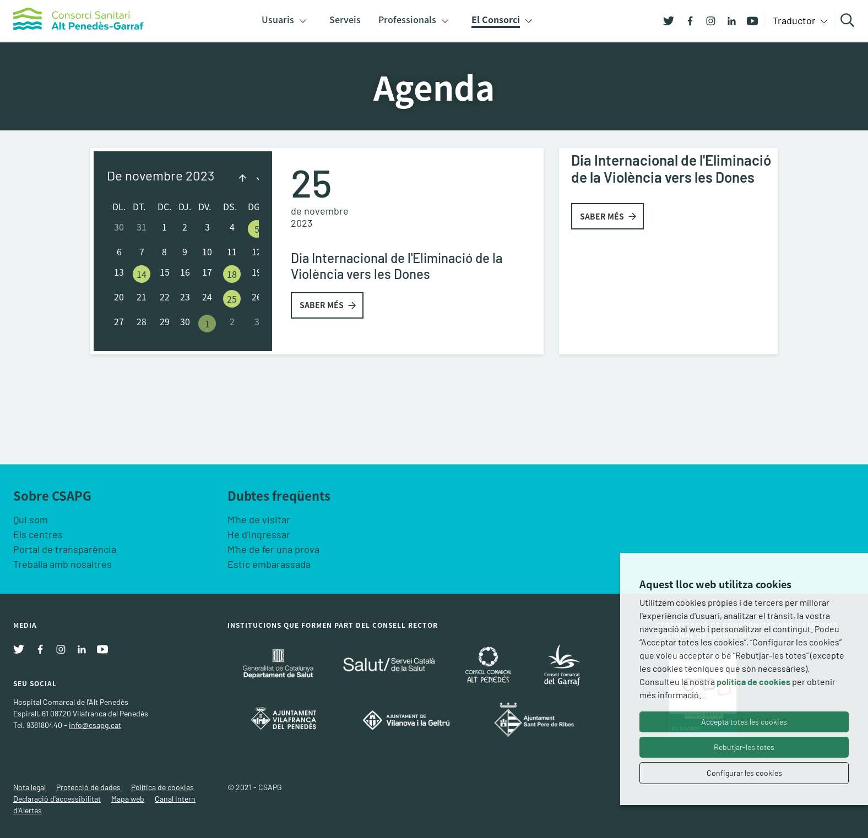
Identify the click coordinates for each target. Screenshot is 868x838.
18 (232, 274)
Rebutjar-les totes (744, 747)
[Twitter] (668, 20)
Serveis (345, 19)
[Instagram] (706, 20)
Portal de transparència (64, 549)
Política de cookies (162, 787)
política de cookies (753, 681)
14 (142, 274)
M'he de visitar (258, 519)
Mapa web (127, 798)
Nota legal (29, 787)
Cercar (849, 20)
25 (232, 298)
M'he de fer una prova (273, 549)
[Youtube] (748, 20)
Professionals (407, 19)
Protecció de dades (88, 787)
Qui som (30, 519)
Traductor (795, 20)
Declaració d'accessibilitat (57, 798)
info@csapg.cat (95, 725)
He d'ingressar (258, 534)
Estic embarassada (269, 564)
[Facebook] (685, 20)
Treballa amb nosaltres (62, 564)
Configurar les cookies (744, 772)
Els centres (38, 534)
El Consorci (495, 19)
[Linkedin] (727, 20)
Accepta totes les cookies (744, 721)
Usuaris (278, 19)
